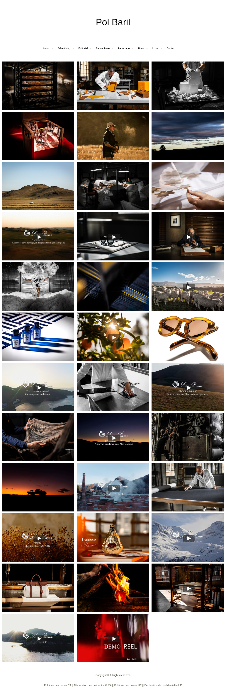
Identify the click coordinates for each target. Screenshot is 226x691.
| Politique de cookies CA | (58, 685)
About (155, 48)
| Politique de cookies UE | (128, 685)
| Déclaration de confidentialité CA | (93, 685)
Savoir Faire (103, 48)
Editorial (83, 48)
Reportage (124, 48)
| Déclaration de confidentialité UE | (163, 685)
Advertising (63, 48)
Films (141, 48)
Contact (171, 48)
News (46, 48)
